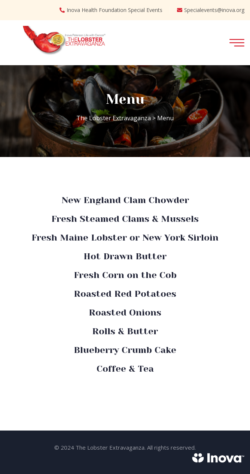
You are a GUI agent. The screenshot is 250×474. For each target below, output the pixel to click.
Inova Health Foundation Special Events (111, 10)
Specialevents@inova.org (210, 10)
